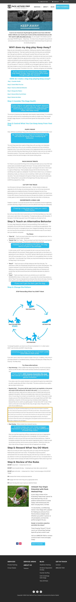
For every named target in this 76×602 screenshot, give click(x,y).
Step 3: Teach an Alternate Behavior (17, 87)
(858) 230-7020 (44, 1)
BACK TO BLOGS (37, 544)
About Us (28, 565)
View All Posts (44, 581)
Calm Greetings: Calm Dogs (44, 577)
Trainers (26, 568)
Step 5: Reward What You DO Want (17, 94)
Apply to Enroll (63, 6)
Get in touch (61, 562)
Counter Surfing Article (35, 155)
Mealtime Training (45, 565)
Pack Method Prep (37, 498)
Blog (52, 7)
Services (37, 7)
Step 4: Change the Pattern (15, 91)
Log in (66, 1)
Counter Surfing (44, 573)
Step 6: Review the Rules (14, 97)
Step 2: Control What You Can (15, 84)
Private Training (12, 565)
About (45, 7)
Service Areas (30, 562)
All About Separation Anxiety (46, 569)
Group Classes (12, 568)
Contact (56, 1)
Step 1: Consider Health (14, 81)
